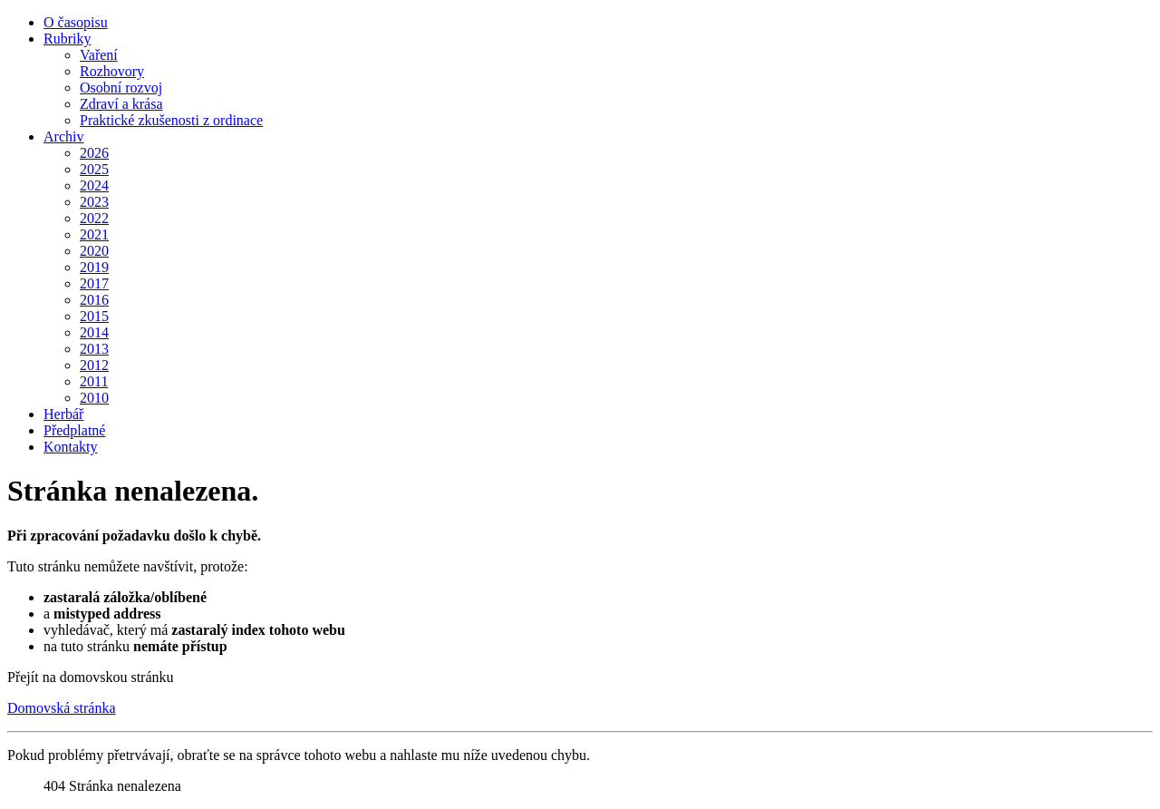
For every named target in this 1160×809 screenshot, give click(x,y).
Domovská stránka (61, 708)
